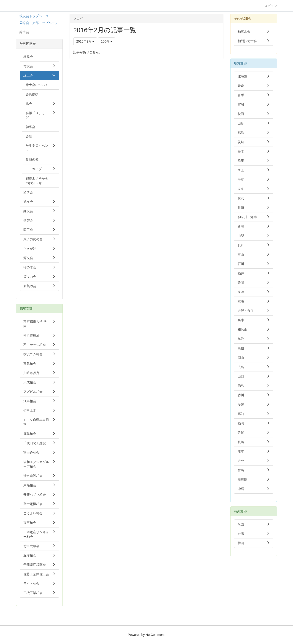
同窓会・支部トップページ (38, 23)
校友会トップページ (33, 16)
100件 (106, 41)
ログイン (270, 6)
